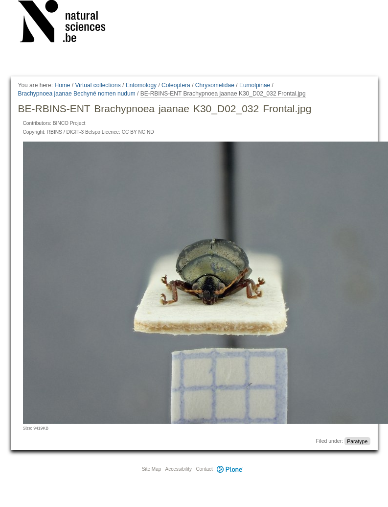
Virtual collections (98, 85)
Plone (230, 469)
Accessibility (178, 469)
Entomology (141, 85)
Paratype (357, 441)
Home (62, 85)
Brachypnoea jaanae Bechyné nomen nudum (77, 93)
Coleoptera (175, 85)
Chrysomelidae (214, 85)
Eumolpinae (254, 85)
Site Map (151, 469)
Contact (204, 469)
